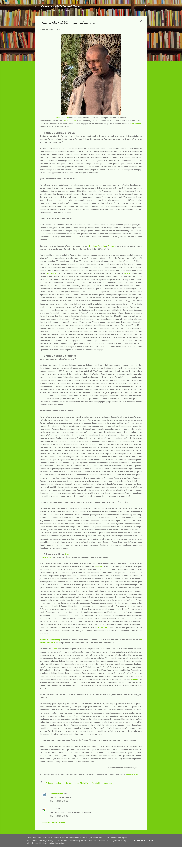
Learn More (140, 840)
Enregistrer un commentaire (53, 822)
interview (68, 783)
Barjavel (127, 273)
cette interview (136, 124)
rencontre (108, 783)
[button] (140, 22)
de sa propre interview (132, 774)
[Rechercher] (145, 7)
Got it (152, 840)
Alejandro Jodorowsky (50, 640)
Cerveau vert (102, 627)
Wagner (111, 246)
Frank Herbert (46, 557)
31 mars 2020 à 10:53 (59, 816)
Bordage (93, 246)
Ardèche (49, 783)
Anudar (53, 808)
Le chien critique (56, 793)
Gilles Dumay (51, 273)
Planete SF (96, 783)
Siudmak (98, 566)
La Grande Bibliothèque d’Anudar (61, 6)
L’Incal (54, 649)
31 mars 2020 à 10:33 (59, 801)
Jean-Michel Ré (62, 118)
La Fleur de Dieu (69, 121)
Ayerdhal (102, 246)
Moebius (134, 679)
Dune (67, 554)
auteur (58, 783)
